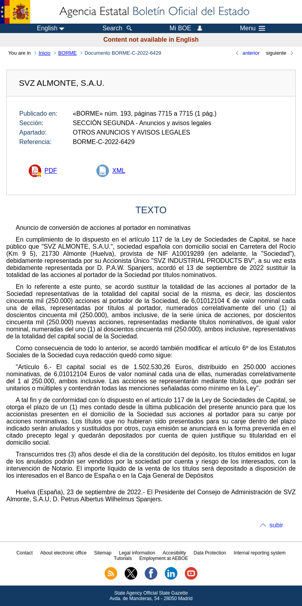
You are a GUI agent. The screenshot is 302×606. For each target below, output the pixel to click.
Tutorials (123, 558)
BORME (67, 53)
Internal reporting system (259, 553)
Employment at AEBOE (163, 558)
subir (276, 525)
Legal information (137, 553)
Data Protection (209, 553)
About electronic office (63, 553)
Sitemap (102, 553)
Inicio (44, 53)
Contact (25, 553)
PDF (50, 170)
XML (118, 170)
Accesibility (174, 553)
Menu (252, 28)
